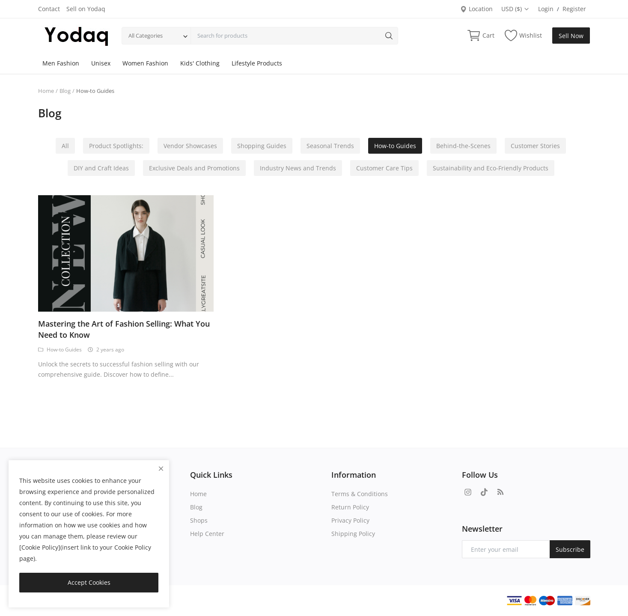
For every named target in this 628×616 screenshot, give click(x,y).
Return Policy (350, 507)
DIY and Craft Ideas (101, 168)
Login (546, 9)
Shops (199, 520)
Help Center (207, 534)
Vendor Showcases (190, 146)
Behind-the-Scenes (463, 146)
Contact (49, 9)
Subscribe (570, 549)
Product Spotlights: (116, 146)
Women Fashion (145, 63)
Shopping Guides (261, 146)
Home (46, 91)
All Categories (145, 35)
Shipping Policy (353, 534)
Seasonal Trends (330, 146)
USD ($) (515, 9)
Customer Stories (535, 146)
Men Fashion (60, 63)
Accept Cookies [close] (89, 582)
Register (574, 9)
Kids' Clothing (200, 63)
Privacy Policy (350, 520)
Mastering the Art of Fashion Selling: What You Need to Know (124, 329)
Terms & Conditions (359, 494)
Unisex (100, 63)
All (65, 146)
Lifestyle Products (257, 63)
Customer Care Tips (384, 168)
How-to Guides (395, 146)
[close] (161, 468)
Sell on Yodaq (85, 9)
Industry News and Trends (298, 168)
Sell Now (571, 36)
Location (476, 9)
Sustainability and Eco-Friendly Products (490, 168)
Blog (65, 91)
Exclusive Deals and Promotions (194, 168)
